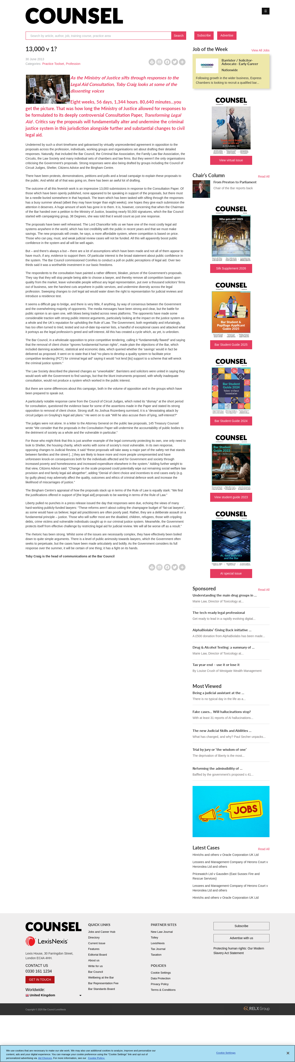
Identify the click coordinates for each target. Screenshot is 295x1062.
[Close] (288, 1054)
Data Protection (161, 978)
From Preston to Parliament (235, 182)
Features (93, 949)
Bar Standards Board (101, 989)
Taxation (156, 954)
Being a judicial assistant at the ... (218, 693)
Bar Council (95, 971)
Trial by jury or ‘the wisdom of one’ (220, 749)
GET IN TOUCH (40, 979)
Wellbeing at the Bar (101, 977)
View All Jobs (260, 50)
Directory (94, 937)
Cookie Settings (161, 972)
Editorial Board (97, 954)
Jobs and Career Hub (101, 931)
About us (93, 960)
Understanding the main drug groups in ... (225, 595)
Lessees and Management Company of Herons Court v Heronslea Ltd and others (230, 864)
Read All (264, 176)
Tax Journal (158, 949)
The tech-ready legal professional (219, 612)
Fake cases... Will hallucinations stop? (222, 711)
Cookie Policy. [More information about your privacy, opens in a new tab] (96, 1059)
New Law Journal (162, 931)
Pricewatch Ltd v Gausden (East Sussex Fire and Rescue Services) (226, 876)
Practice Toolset (53, 63)
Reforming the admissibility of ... (217, 768)
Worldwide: (53, 992)
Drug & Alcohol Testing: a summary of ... (224, 647)
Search (179, 35)
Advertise (226, 35)
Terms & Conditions (163, 989)
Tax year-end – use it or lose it (216, 664)
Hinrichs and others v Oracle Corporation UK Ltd (226, 855)
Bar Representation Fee (103, 983)
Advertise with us (241, 938)
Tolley (154, 937)
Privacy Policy (160, 984)
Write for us (95, 966)
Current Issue (96, 943)
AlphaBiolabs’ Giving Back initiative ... (222, 630)
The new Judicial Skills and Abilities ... (222, 730)
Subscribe (204, 35)
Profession (73, 63)
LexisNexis (158, 943)
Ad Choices (45, 1059)
